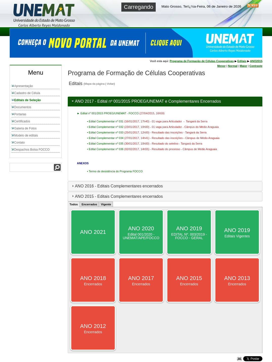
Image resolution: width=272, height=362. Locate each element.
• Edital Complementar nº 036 (105, 149)
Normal (232, 65)
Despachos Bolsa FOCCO (32, 149)
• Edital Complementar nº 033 (105, 132)
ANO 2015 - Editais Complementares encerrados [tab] (117, 196)
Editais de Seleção (27, 100)
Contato (19, 142)
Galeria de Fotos (25, 128)
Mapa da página (95, 83)
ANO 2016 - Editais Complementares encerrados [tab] (117, 186)
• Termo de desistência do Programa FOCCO (115, 171)
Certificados (22, 121)
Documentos (22, 107)
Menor (221, 65)
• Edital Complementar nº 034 (105, 138)
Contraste (256, 65)
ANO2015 (256, 61)
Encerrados (89, 204)
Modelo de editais (26, 135)
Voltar (110, 83)
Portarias (20, 114)
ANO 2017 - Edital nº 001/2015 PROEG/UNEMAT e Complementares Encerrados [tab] (146, 101)
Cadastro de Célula (27, 93)
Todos (74, 204)
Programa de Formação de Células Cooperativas (202, 61)
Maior (243, 65)
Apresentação (23, 86)
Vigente (106, 204)
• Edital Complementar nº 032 (105, 126)
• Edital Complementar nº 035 (105, 143)
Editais (241, 61)
